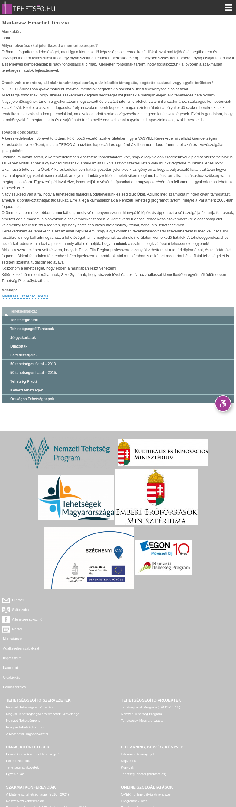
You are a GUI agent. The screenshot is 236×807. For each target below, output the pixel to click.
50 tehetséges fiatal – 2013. (33, 364)
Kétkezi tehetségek (26, 390)
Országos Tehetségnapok (32, 399)
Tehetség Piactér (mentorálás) (143, 726)
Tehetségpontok (24, 320)
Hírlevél (18, 600)
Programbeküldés (134, 752)
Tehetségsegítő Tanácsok (32, 329)
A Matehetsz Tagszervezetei (27, 685)
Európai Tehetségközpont (25, 679)
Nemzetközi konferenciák (25, 752)
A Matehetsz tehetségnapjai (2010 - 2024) (37, 746)
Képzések (128, 712)
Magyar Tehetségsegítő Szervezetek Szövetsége (42, 665)
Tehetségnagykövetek (22, 719)
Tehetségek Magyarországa (142, 672)
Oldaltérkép (11, 638)
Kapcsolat (128, 629)
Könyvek (127, 719)
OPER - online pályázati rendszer (146, 746)
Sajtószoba (138, 600)
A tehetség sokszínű (27, 609)
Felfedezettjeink (23, 355)
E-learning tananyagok (138, 706)
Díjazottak (18, 346)
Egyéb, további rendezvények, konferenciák (38, 766)
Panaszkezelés (132, 638)
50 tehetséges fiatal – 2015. (33, 373)
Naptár (135, 609)
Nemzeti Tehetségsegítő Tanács (30, 659)
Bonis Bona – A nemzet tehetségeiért (33, 706)
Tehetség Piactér (24, 381)
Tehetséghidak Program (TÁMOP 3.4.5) (150, 659)
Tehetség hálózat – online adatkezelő (149, 766)
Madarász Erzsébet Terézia (25, 296)
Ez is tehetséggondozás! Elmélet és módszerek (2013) (47, 759)
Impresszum (12, 629)
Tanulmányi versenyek (138, 759)
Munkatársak (12, 619)
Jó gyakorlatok (23, 337)
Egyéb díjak (15, 726)
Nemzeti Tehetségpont (23, 672)
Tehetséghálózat (23, 311)
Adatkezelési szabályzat (139, 619)
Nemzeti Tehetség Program (141, 665)
